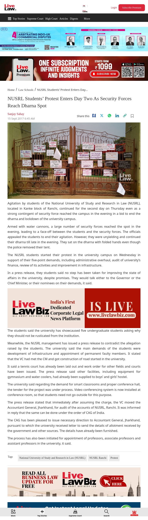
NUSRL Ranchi (98, 457)
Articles (64, 18)
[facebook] (94, 115)
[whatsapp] (109, 115)
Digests (74, 18)
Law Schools (25, 89)
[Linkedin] (117, 115)
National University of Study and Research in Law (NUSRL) (52, 457)
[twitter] (101, 115)
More (87, 18)
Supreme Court (35, 18)
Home (11, 89)
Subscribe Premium (131, 7)
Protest (114, 457)
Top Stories (19, 18)
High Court (51, 18)
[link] (125, 115)
